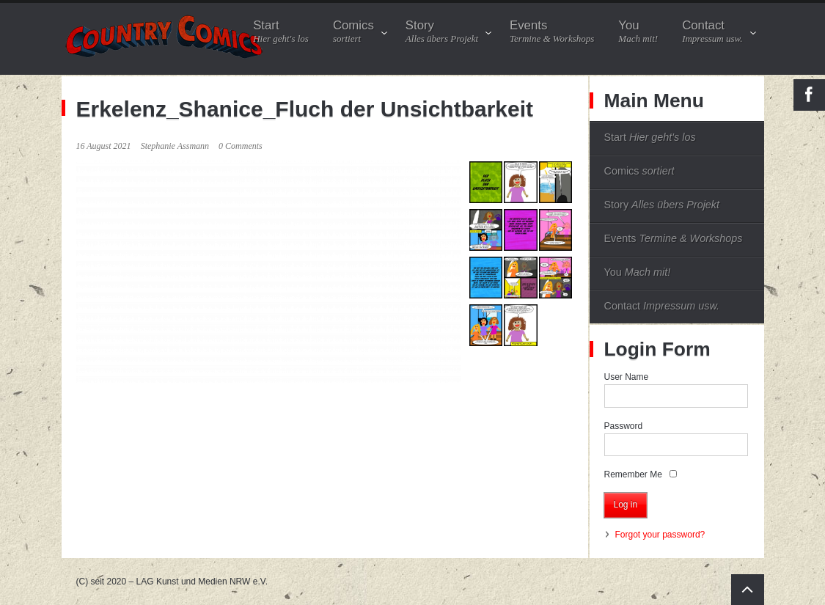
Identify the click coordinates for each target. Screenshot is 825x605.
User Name (626, 377)
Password (623, 426)
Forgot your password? (660, 534)
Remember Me (633, 474)
